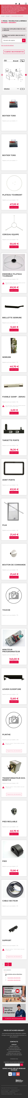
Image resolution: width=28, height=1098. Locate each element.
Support (6, 940)
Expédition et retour (13, 1091)
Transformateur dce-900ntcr (14, 779)
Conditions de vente (15, 1089)
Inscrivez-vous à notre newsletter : (14, 1062)
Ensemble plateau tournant (12, 275)
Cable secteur (10, 901)
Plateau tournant (12, 195)
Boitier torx (9, 116)
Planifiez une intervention (14, 52)
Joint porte (8, 480)
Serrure (6, 357)
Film (4, 525)
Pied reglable (9, 822)
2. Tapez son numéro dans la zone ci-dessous (13, 36)
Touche (6, 610)
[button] (2, 75)
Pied (4, 861)
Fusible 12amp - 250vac (13, 397)
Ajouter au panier (14, 207)
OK (21, 1064)
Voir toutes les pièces (7, 45)
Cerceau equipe (10, 234)
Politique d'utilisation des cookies (8, 1092)
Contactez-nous (14, 1058)
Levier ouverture (11, 689)
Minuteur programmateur (11, 651)
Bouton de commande (14, 565)
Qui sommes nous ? (5, 1089)
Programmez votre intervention (14, 750)
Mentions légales (4, 1091)
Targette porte (10, 440)
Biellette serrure (12, 318)
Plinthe (6, 735)
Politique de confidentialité (6, 1094)
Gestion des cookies (18, 1094)
